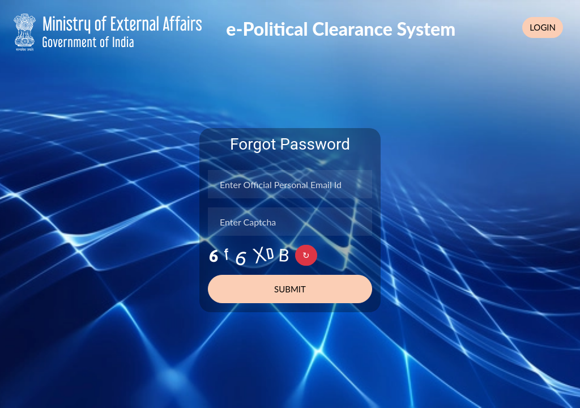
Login (543, 27)
